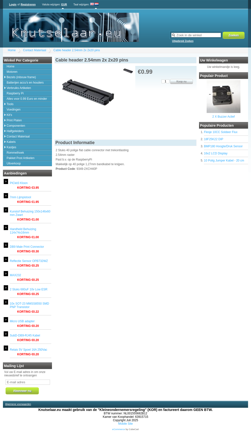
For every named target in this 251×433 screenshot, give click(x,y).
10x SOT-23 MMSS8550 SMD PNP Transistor (29, 305)
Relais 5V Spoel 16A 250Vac (28, 349)
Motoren (12, 72)
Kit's (9, 115)
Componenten (16, 125)
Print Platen (14, 120)
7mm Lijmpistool (20, 197)
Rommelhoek (15, 152)
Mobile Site (125, 423)
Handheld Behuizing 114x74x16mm (23, 230)
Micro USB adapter (22, 321)
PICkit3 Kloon (19, 183)
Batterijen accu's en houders (25, 82)
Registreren (28, 4)
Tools (10, 104)
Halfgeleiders (15, 131)
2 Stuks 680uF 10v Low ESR (28, 289)
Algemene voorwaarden (18, 404)
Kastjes (11, 147)
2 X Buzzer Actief (223, 116)
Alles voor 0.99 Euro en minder (27, 98)
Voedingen (14, 109)
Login (12, 4)
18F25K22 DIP (213, 139)
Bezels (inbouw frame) (21, 77)
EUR (64, 4)
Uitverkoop (14, 163)
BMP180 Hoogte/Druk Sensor (223, 146)
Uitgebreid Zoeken (182, 41)
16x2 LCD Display (215, 153)
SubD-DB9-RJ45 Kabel (25, 335)
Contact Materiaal (34, 50)
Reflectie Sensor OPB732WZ (29, 261)
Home (12, 50)
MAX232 (15, 275)
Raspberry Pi (15, 93)
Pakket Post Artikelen (20, 158)
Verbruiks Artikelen (19, 88)
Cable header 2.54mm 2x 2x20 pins (76, 50)
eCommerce (118, 429)
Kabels (11, 142)
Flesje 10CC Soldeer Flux (221, 132)
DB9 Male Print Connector (27, 246)
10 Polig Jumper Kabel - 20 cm (224, 160)
